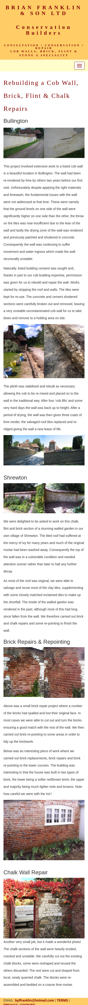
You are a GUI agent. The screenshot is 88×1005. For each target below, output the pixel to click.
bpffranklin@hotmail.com (34, 1000)
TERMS (62, 1000)
